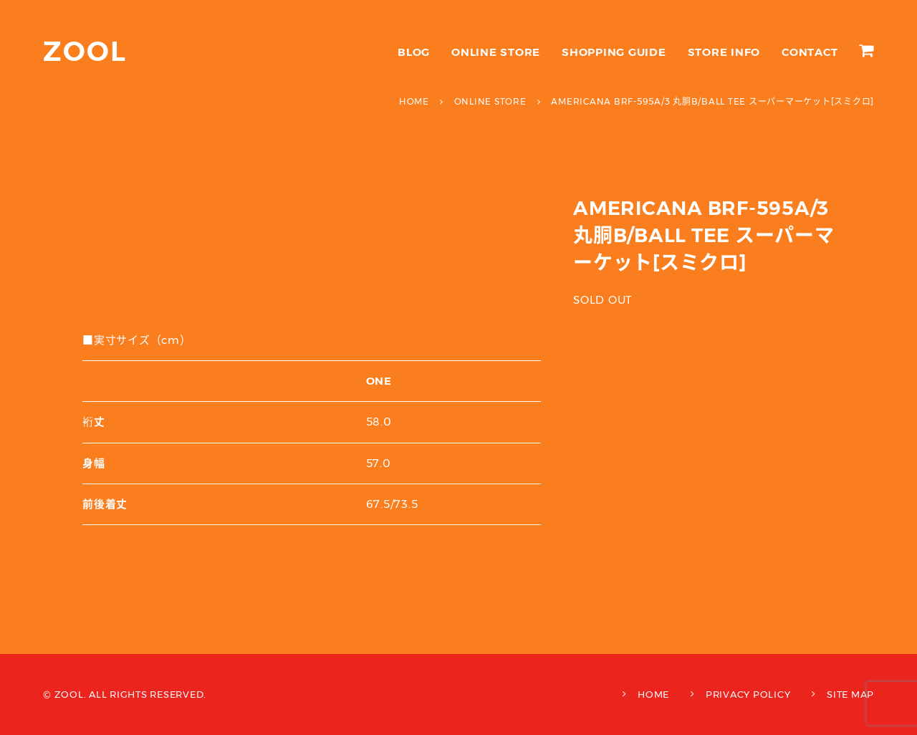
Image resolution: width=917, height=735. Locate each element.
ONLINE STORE (495, 52)
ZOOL (85, 51)
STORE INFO (724, 52)
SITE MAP (850, 694)
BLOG (414, 52)
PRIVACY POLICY (748, 694)
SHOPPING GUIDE (614, 52)
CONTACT (809, 52)
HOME (653, 694)
